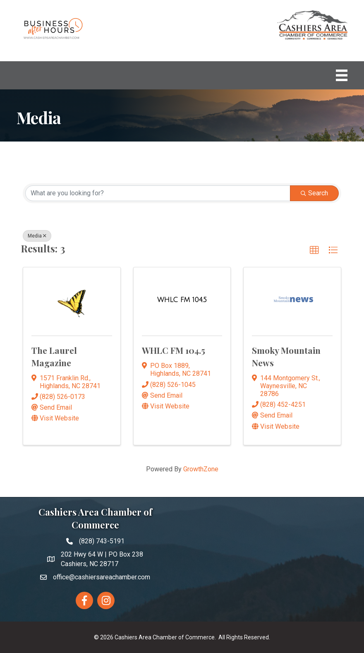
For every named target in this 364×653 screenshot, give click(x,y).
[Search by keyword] (157, 193)
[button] (314, 250)
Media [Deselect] (37, 236)
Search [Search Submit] (314, 193)
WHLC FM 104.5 (173, 350)
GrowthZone (200, 469)
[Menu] (342, 75)
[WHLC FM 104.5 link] (182, 300)
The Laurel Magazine (54, 356)
